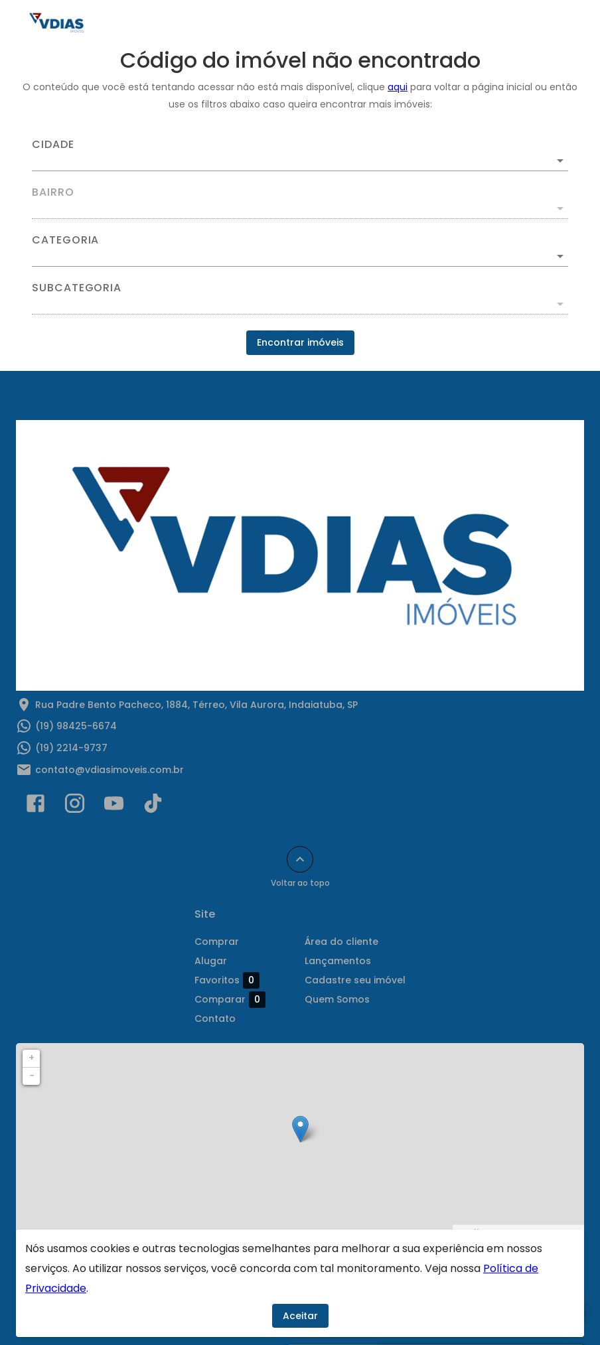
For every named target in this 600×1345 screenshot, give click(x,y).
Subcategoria (76, 288)
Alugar (210, 960)
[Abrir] (560, 160)
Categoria (65, 240)
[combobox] (300, 155)
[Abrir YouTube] (113, 806)
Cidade (53, 144)
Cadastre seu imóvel (355, 980)
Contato (215, 1018)
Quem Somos (337, 999)
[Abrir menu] (556, 24)
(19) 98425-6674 (76, 726)
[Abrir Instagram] (74, 806)
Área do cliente (341, 941)
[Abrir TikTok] (153, 806)
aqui (398, 87)
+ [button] (32, 1057)
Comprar (216, 941)
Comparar (229, 999)
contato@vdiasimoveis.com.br (109, 769)
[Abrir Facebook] (35, 806)
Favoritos (227, 980)
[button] (300, 256)
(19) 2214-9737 (71, 747)
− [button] (32, 1075)
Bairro (53, 192)
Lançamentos (338, 960)
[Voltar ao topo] (300, 859)
